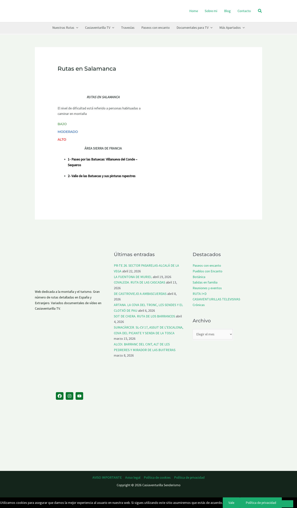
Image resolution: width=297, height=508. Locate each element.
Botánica (199, 277)
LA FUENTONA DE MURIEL (133, 277)
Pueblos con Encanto (207, 271)
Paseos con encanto (207, 265)
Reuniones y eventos (207, 288)
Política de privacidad (189, 477)
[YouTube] (79, 396)
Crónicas (199, 305)
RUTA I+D (199, 293)
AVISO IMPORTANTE (107, 477)
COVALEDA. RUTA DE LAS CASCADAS (139, 282)
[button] (260, 11)
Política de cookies (157, 477)
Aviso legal (132, 477)
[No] (287, 503)
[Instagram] (69, 396)
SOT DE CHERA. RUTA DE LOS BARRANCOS (144, 316)
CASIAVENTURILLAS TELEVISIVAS (216, 299)
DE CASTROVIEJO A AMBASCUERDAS (140, 293)
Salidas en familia (205, 282)
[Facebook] (59, 396)
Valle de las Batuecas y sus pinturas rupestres (103, 176)
